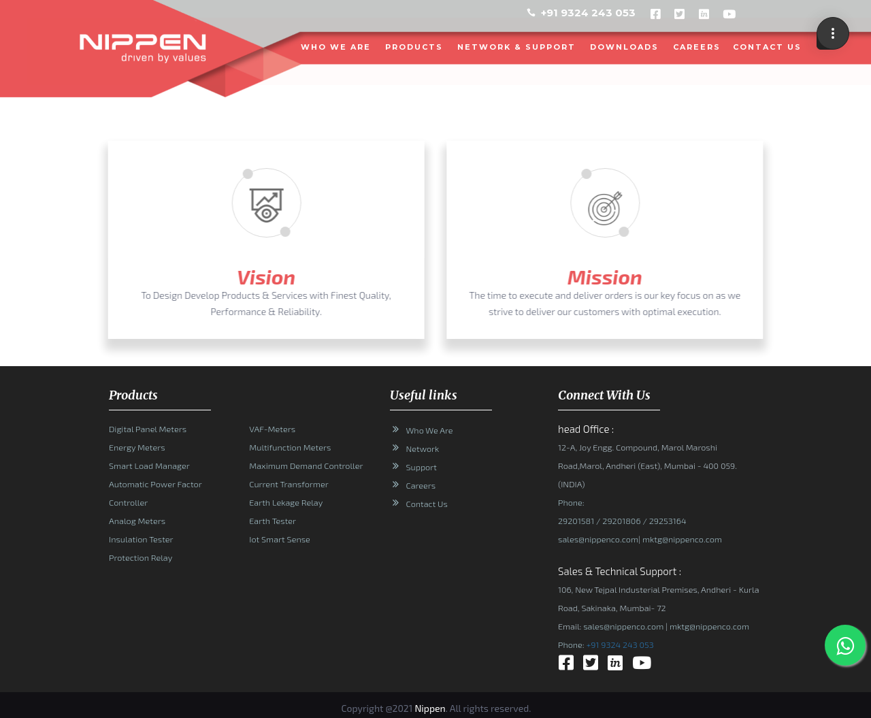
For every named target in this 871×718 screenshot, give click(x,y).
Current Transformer (288, 484)
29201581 (576, 521)
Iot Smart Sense (279, 539)
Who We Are (429, 430)
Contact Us (427, 504)
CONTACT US (768, 47)
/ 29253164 (663, 521)
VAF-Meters (272, 429)
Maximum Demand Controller (306, 466)
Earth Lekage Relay (286, 502)
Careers (697, 47)
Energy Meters (137, 447)
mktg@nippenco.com (680, 539)
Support (421, 467)
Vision (262, 277)
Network (423, 449)
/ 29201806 (617, 521)
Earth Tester (272, 521)
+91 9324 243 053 (588, 12)
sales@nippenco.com (598, 539)
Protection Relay (140, 558)
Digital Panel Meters (147, 429)
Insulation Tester (141, 539)
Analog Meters (137, 521)
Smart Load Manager (149, 466)
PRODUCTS (415, 47)
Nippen (429, 709)
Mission (608, 277)
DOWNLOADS (625, 47)
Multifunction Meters (290, 447)
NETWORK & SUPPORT (517, 47)
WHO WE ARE (336, 47)
